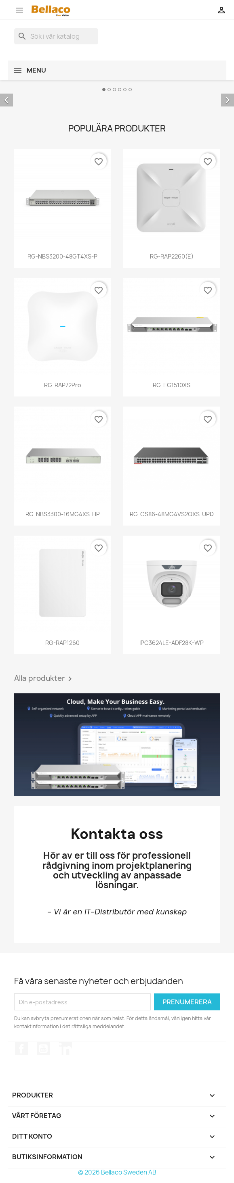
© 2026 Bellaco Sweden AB (117, 1172)
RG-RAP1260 (62, 643)
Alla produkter (44, 679)
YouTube (43, 1048)
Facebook (21, 1048)
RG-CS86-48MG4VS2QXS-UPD (172, 514)
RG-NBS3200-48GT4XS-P (62, 256)
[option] (117, 94)
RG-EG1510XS (171, 385)
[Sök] (56, 36)
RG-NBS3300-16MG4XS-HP (62, 514)
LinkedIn (65, 1048)
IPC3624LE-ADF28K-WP (171, 643)
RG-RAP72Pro (62, 385)
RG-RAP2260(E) (172, 256)
